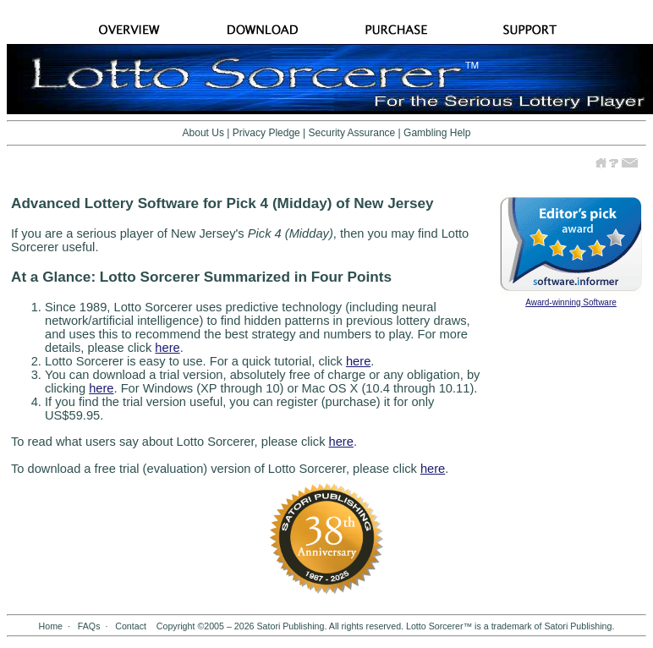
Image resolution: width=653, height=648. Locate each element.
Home (51, 626)
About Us (203, 133)
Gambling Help (436, 133)
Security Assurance (352, 133)
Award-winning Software (571, 302)
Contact (130, 626)
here (167, 347)
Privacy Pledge (266, 133)
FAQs (89, 626)
